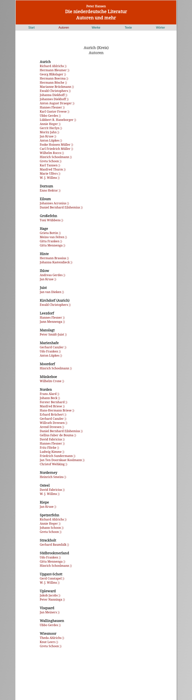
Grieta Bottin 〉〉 (50, 233)
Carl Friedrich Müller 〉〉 (56, 149)
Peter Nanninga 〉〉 (52, 599)
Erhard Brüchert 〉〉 (53, 414)
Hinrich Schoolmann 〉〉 (56, 157)
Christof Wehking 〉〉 (53, 464)
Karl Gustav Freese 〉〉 (54, 111)
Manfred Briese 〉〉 (52, 406)
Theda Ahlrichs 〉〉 (52, 638)
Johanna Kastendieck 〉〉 (56, 262)
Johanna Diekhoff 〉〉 (53, 95)
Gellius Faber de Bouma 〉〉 (58, 435)
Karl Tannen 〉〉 (50, 165)
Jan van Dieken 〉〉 (52, 292)
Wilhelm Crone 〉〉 (52, 381)
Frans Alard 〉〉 (49, 394)
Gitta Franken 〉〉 (51, 241)
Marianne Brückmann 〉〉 (57, 87)
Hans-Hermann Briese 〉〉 (57, 410)
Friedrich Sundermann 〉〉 (57, 456)
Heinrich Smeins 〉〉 (53, 477)
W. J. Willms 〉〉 (50, 178)
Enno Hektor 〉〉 (50, 190)
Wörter (160, 27)
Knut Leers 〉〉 (49, 642)
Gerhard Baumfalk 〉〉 (54, 544)
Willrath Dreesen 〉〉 (53, 423)
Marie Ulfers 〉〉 (50, 173)
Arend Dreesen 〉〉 (52, 427)
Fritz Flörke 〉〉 (49, 447)
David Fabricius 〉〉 (52, 439)
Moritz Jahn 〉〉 (49, 132)
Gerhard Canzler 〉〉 (53, 347)
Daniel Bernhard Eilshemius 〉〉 (61, 207)
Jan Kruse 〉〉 (48, 136)
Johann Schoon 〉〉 (52, 528)
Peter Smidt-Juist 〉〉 (53, 334)
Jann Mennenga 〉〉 (52, 322)
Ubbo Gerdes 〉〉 (50, 116)
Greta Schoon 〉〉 (51, 161)
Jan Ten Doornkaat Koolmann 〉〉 (62, 460)
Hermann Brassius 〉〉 (54, 258)
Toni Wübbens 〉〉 (51, 220)
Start (31, 27)
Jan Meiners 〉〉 (50, 612)
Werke (96, 27)
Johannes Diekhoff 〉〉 (54, 99)
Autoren (63, 27)
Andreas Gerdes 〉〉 (52, 275)
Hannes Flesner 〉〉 (52, 107)
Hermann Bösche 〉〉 (53, 82)
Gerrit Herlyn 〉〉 (51, 128)
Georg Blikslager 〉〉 (53, 74)
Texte (128, 27)
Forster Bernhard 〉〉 (53, 402)
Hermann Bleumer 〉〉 (54, 70)
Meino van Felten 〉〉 (53, 237)
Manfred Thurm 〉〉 (53, 169)
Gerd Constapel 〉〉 (52, 578)
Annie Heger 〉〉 (50, 124)
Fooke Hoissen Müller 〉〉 (56, 144)
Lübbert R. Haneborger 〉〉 (58, 120)
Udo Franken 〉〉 (50, 351)
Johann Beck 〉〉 (50, 398)
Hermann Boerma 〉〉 (54, 78)
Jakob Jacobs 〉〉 (50, 595)
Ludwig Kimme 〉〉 (52, 452)
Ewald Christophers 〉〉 (55, 91)
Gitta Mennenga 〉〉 (52, 245)
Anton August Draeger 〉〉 (57, 103)
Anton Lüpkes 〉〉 (51, 140)
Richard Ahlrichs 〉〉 (53, 66)
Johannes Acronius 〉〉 (54, 203)
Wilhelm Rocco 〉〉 (52, 153)
